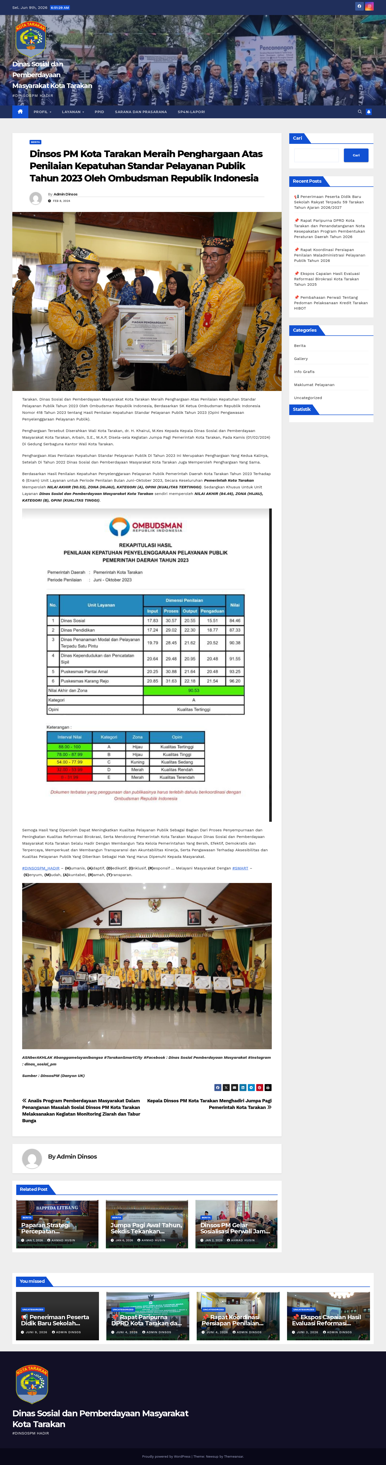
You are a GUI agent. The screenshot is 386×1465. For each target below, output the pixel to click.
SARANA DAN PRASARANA (141, 112)
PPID (99, 112)
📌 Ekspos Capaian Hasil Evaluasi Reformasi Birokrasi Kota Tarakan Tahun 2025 (327, 279)
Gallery (301, 358)
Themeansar (233, 1456)
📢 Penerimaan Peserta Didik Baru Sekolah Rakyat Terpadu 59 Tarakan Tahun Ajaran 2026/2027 (329, 202)
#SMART (240, 868)
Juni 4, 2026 (127, 1332)
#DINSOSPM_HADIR (41, 868)
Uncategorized (308, 397)
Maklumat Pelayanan (314, 384)
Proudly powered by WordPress (167, 1456)
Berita (35, 142)
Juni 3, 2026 (308, 1332)
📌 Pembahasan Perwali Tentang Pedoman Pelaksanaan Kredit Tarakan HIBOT (331, 303)
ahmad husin (61, 1240)
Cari (297, 138)
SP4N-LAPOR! (191, 112)
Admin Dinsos (66, 194)
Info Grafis (304, 371)
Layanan (72, 112)
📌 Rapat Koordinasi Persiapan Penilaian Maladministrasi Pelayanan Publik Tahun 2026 (330, 255)
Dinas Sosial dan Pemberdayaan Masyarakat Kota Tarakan (52, 75)
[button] (360, 111)
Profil (41, 112)
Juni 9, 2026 (37, 1332)
